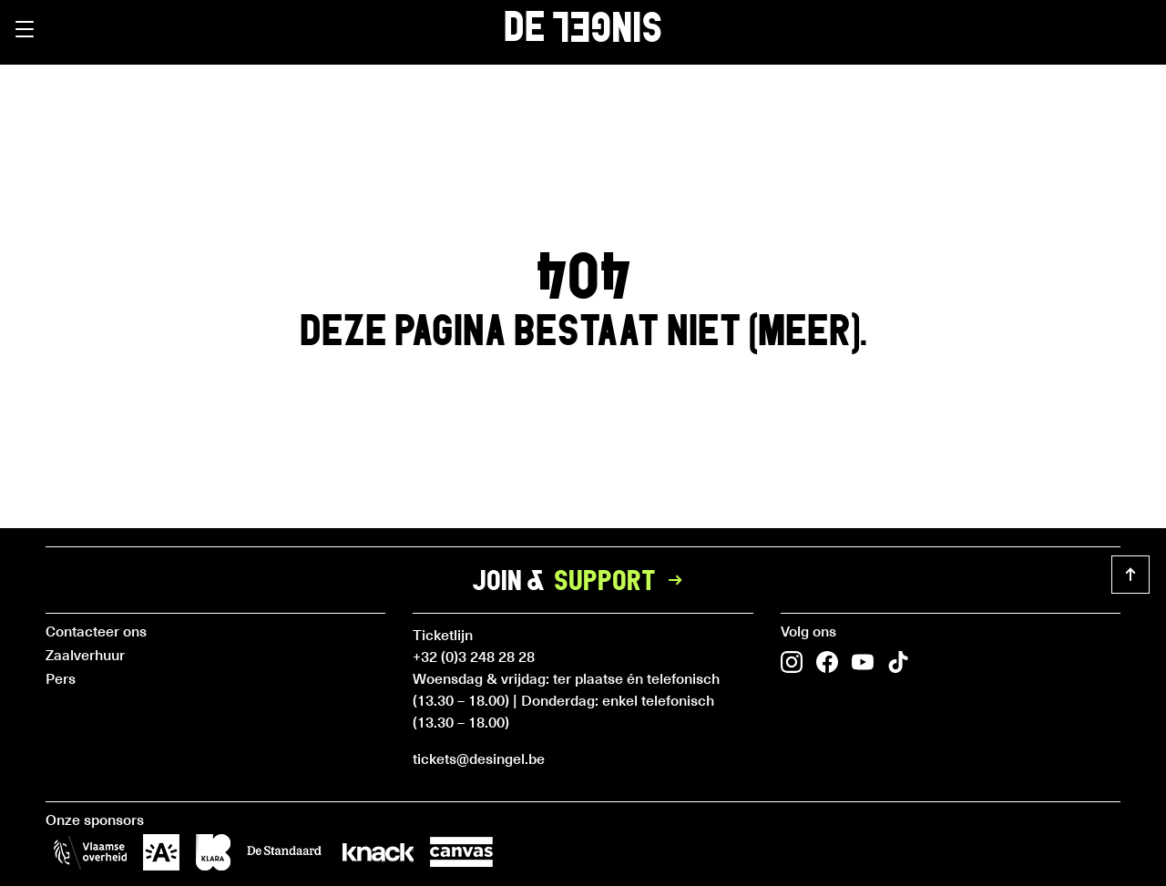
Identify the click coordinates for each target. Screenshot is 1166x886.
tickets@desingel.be (479, 757)
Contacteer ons (96, 630)
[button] (25, 29)
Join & (583, 580)
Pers (61, 677)
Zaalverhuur (85, 654)
